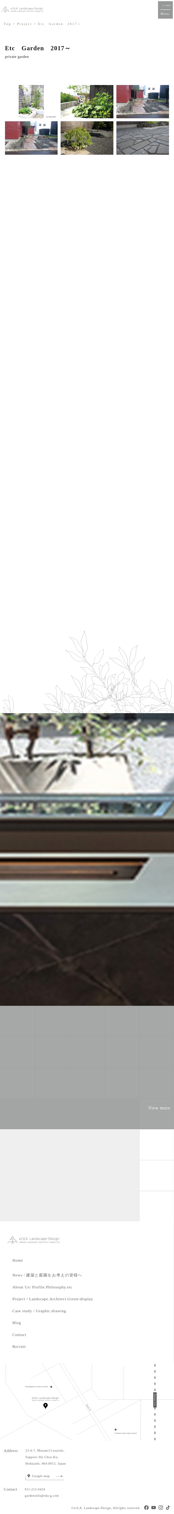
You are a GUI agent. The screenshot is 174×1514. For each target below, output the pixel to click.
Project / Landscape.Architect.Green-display (52, 1299)
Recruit (19, 1346)
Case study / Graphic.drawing (39, 1311)
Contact (19, 1335)
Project (24, 24)
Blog (16, 1323)
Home (21, 1260)
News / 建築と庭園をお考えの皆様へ (47, 1275)
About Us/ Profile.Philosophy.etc (42, 1287)
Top (7, 24)
